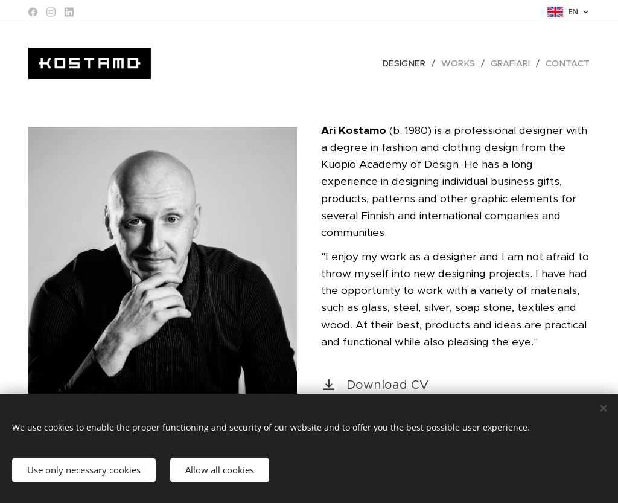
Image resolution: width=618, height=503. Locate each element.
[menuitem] (411, 63)
